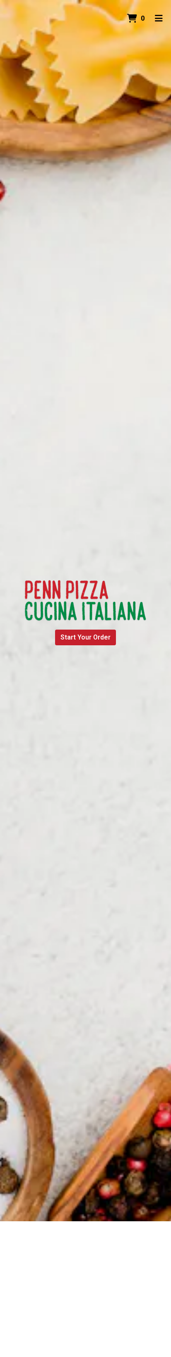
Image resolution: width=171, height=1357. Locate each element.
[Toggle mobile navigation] (159, 18)
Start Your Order (85, 637)
